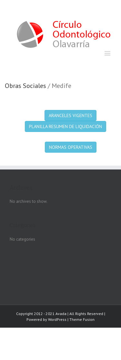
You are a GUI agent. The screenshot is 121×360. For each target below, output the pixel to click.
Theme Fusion (82, 319)
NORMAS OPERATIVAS (70, 147)
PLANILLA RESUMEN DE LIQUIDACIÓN (65, 126)
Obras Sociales (25, 86)
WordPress (57, 319)
